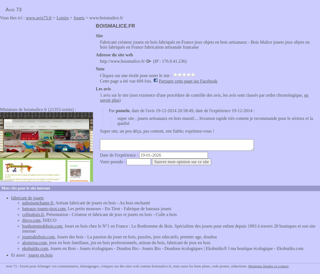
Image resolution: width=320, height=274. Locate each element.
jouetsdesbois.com (38, 237)
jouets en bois (41, 255)
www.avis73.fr (39, 17)
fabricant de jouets (27, 198)
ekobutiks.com (35, 248)
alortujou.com (34, 242)
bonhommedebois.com (42, 226)
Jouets (79, 17)
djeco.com (31, 220)
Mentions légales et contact (268, 266)
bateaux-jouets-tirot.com (44, 208)
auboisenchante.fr (37, 203)
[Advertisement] (46, 62)
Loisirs (62, 17)
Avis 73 (14, 9)
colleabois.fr (33, 214)
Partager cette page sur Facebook (188, 81)
